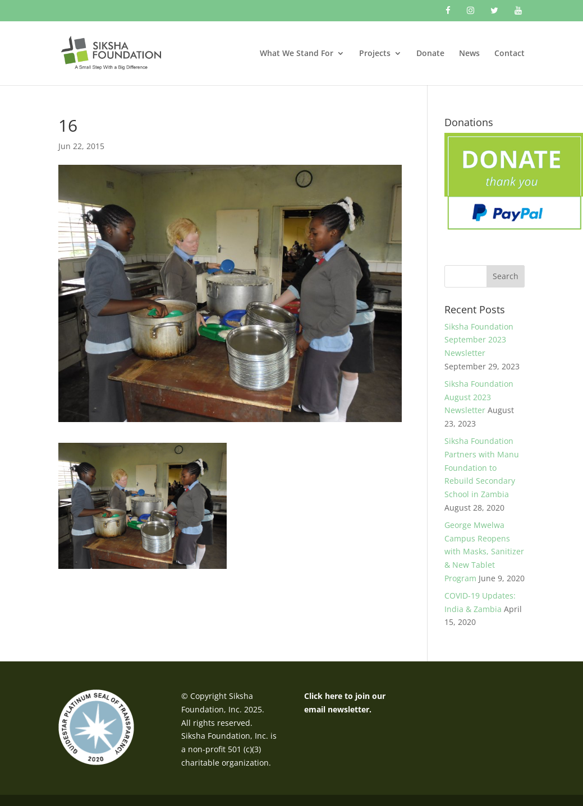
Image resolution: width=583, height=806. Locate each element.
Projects (375, 53)
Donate (430, 53)
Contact (509, 53)
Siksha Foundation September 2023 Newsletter (478, 340)
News (469, 53)
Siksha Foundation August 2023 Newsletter (478, 397)
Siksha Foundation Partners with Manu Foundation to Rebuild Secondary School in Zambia (481, 467)
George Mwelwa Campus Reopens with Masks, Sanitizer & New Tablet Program (484, 551)
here (333, 696)
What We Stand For (296, 53)
